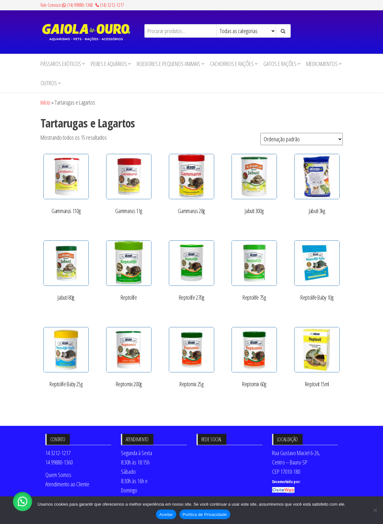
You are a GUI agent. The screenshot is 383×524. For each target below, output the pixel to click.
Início (45, 102)
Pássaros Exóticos (61, 64)
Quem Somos (58, 475)
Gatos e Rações (279, 64)
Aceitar (166, 514)
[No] (375, 510)
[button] (22, 501)
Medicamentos (322, 64)
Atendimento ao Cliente (67, 484)
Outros (49, 83)
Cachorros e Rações (232, 64)
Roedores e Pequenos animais (168, 64)
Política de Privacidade (205, 514)
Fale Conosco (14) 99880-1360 (67, 5)
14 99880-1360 (59, 462)
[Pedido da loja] (301, 139)
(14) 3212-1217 (110, 5)
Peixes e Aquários (109, 64)
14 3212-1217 (57, 453)
